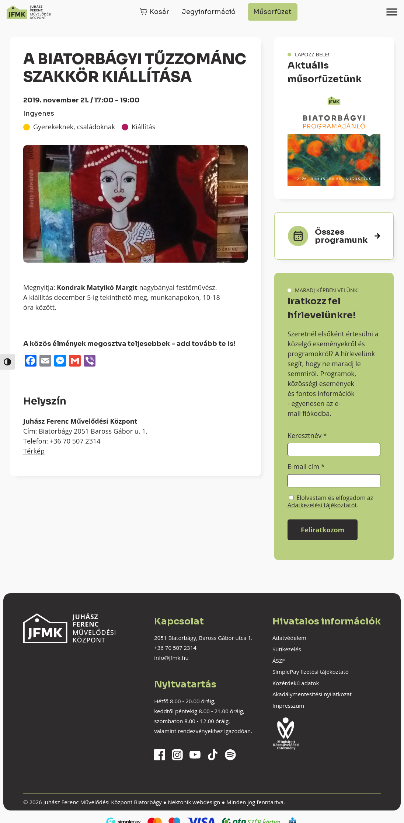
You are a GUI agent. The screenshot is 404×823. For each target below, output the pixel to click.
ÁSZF (278, 660)
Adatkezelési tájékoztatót (322, 505)
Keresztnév (307, 435)
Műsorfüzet (272, 12)
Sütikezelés (286, 649)
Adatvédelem (289, 637)
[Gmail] (74, 361)
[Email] (45, 361)
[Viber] (89, 361)
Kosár (159, 12)
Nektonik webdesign (194, 802)
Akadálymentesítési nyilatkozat (312, 694)
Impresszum (288, 705)
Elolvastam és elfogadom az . (330, 501)
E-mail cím (306, 466)
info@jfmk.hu (171, 657)
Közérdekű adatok (295, 683)
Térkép (34, 450)
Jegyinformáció (209, 12)
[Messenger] (60, 361)
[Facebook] (30, 361)
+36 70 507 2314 (175, 647)
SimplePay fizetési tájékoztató (310, 671)
